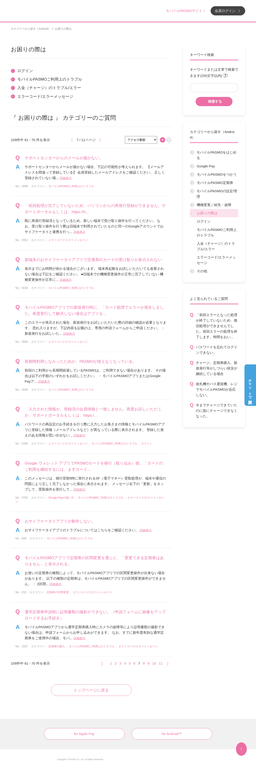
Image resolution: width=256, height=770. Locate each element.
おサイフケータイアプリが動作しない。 (60, 521)
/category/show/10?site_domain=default (192, 191)
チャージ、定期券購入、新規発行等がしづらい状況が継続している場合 (216, 368)
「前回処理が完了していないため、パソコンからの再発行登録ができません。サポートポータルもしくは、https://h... (95, 208)
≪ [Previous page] (103, 663)
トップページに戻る (91, 690)
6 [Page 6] (134, 663)
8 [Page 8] (144, 663)
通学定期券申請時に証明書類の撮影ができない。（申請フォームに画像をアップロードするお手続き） (95, 615)
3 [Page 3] (120, 663)
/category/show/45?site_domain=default (192, 205)
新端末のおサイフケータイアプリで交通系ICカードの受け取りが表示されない (93, 260)
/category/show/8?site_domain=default (192, 174)
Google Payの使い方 (61, 497)
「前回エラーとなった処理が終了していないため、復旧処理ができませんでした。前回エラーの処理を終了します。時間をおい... (216, 326)
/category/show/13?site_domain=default (192, 271)
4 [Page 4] (125, 663)
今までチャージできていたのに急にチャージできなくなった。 (216, 410)
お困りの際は (207, 213)
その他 (202, 271)
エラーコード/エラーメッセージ (216, 260)
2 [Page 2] (116, 663)
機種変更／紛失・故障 (214, 205)
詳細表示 (66, 178)
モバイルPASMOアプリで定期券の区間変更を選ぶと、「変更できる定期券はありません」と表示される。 (94, 561)
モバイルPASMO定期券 (215, 183)
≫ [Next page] (169, 663)
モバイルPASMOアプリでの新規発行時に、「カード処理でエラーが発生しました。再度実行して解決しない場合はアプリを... (94, 310)
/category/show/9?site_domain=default (192, 183)
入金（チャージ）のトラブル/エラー (216, 246)
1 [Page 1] (111, 663)
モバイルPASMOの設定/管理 (217, 193)
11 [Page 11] (161, 663)
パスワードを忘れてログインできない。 (216, 349)
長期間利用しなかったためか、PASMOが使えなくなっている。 (80, 361)
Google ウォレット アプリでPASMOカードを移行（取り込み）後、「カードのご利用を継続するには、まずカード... (94, 466)
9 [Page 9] (148, 663)
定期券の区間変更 (58, 592)
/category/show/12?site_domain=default (192, 213)
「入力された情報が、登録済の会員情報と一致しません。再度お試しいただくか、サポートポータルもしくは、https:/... (93, 412)
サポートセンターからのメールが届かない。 (64, 158)
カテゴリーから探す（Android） (31, 28)
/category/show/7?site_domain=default (192, 166)
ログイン (204, 221)
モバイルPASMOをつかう (217, 174)
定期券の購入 (56, 646)
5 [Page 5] (130, 663)
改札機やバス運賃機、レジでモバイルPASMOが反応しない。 (216, 389)
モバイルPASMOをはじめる (216, 155)
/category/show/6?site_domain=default (192, 152)
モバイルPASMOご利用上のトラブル (217, 232)
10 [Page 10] (154, 663)
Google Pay (206, 166)
